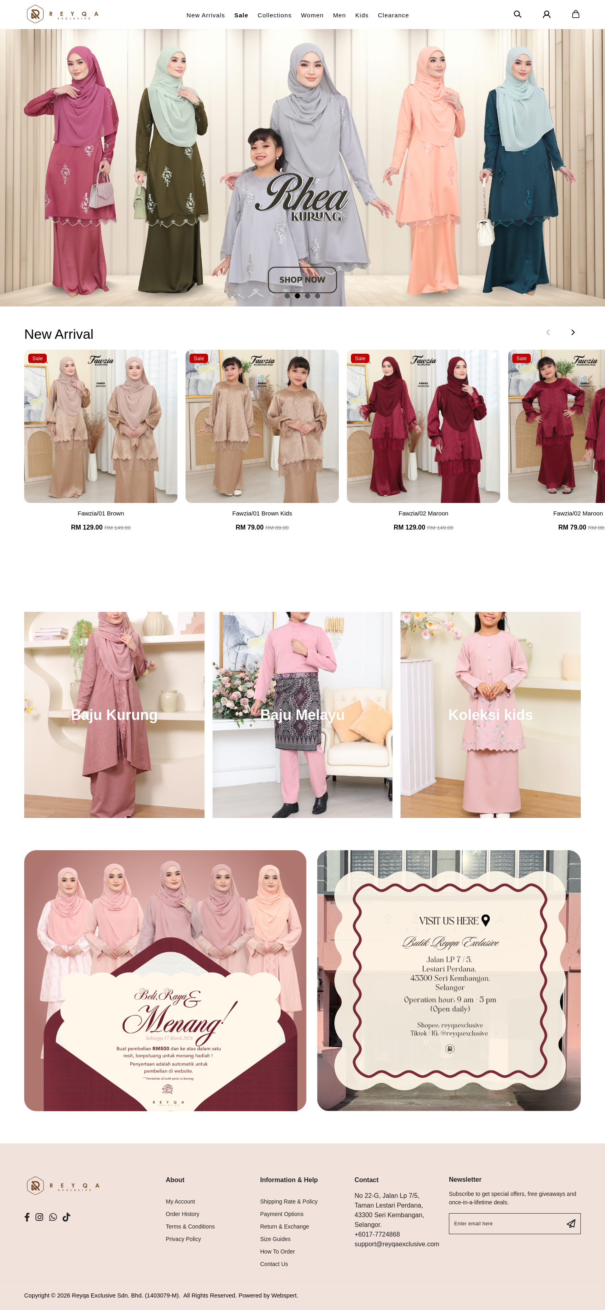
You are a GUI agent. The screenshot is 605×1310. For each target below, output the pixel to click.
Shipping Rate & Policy (288, 1201)
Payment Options (281, 1214)
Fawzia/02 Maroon (423, 513)
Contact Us (274, 1264)
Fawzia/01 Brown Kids (262, 513)
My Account (180, 1201)
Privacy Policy (183, 1239)
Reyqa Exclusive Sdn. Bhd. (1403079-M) (125, 1295)
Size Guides (275, 1239)
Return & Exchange (284, 1226)
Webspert (283, 1295)
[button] (287, 295)
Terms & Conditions (190, 1226)
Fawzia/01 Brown (100, 513)
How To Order (277, 1251)
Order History (182, 1214)
